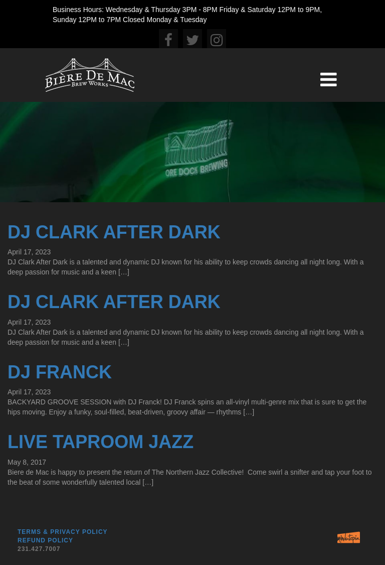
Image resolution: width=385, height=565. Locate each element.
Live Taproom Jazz (101, 442)
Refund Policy (45, 540)
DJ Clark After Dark (114, 232)
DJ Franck (60, 372)
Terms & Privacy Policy (63, 531)
